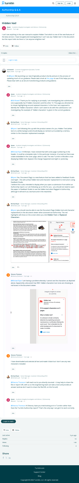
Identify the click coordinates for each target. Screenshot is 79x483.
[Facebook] (3, 457)
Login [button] (69, 3)
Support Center (39, 472)
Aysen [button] (12, 76)
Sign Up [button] (60, 3)
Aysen (9, 27)
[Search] (53, 3)
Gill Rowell (10, 69)
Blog (39, 476)
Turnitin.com (39, 468)
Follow (16, 46)
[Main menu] (75, 3)
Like (9, 86)
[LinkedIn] (9, 457)
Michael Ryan (15, 122)
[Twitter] (6, 457)
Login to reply (12, 60)
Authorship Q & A (12, 16)
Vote (6, 46)
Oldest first (72, 53)
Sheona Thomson (16, 274)
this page (50, 78)
